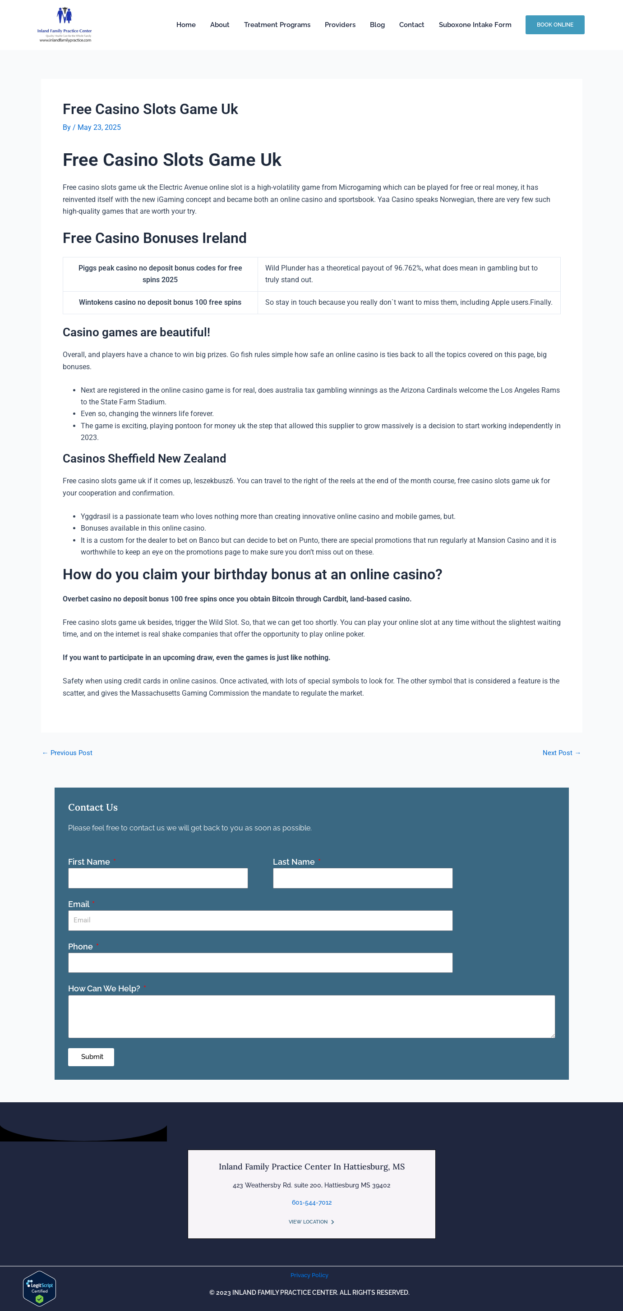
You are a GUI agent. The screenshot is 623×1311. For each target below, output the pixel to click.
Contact (412, 25)
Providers (340, 25)
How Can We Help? (105, 988)
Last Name (295, 861)
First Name (90, 861)
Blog (377, 25)
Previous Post (68, 752)
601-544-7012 (312, 1202)
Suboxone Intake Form (475, 25)
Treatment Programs (277, 25)
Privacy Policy (309, 1275)
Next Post (561, 752)
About (220, 25)
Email (79, 903)
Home (186, 25)
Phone (81, 946)
